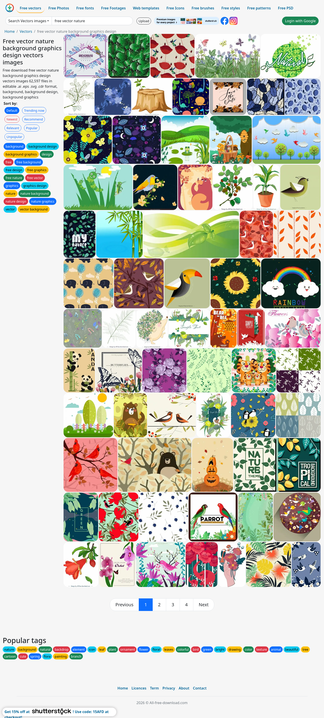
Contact (200, 688)
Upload (144, 21)
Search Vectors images (27, 20)
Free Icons (175, 8)
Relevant (13, 128)
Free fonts (85, 8)
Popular (31, 128)
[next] (203, 604)
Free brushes (203, 8)
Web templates (146, 8)
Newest (12, 119)
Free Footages (113, 8)
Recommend (33, 119)
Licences (139, 688)
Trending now (34, 110)
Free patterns (259, 8)
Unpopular (14, 137)
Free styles (230, 8)
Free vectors (30, 8)
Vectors (26, 31)
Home (9, 31)
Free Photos (58, 8)
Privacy (169, 688)
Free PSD (285, 8)
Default (12, 110)
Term (154, 688)
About (184, 688)
